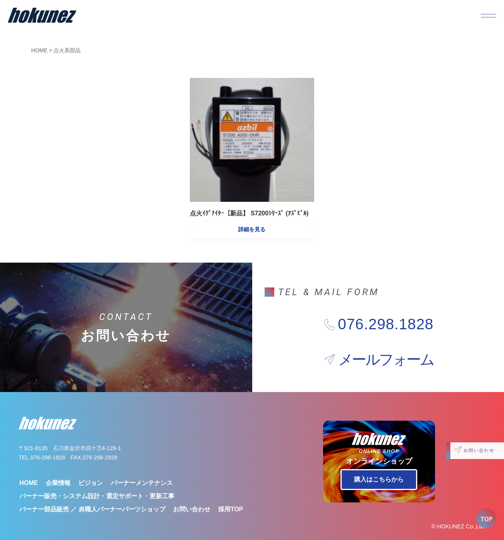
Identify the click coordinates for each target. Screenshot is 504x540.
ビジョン (90, 469)
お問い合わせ (191, 495)
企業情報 (58, 469)
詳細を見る (251, 215)
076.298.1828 (385, 310)
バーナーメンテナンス (142, 469)
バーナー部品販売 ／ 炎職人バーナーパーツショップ (92, 495)
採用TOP (230, 495)
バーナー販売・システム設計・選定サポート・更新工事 (96, 482)
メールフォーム (386, 345)
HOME (39, 50)
